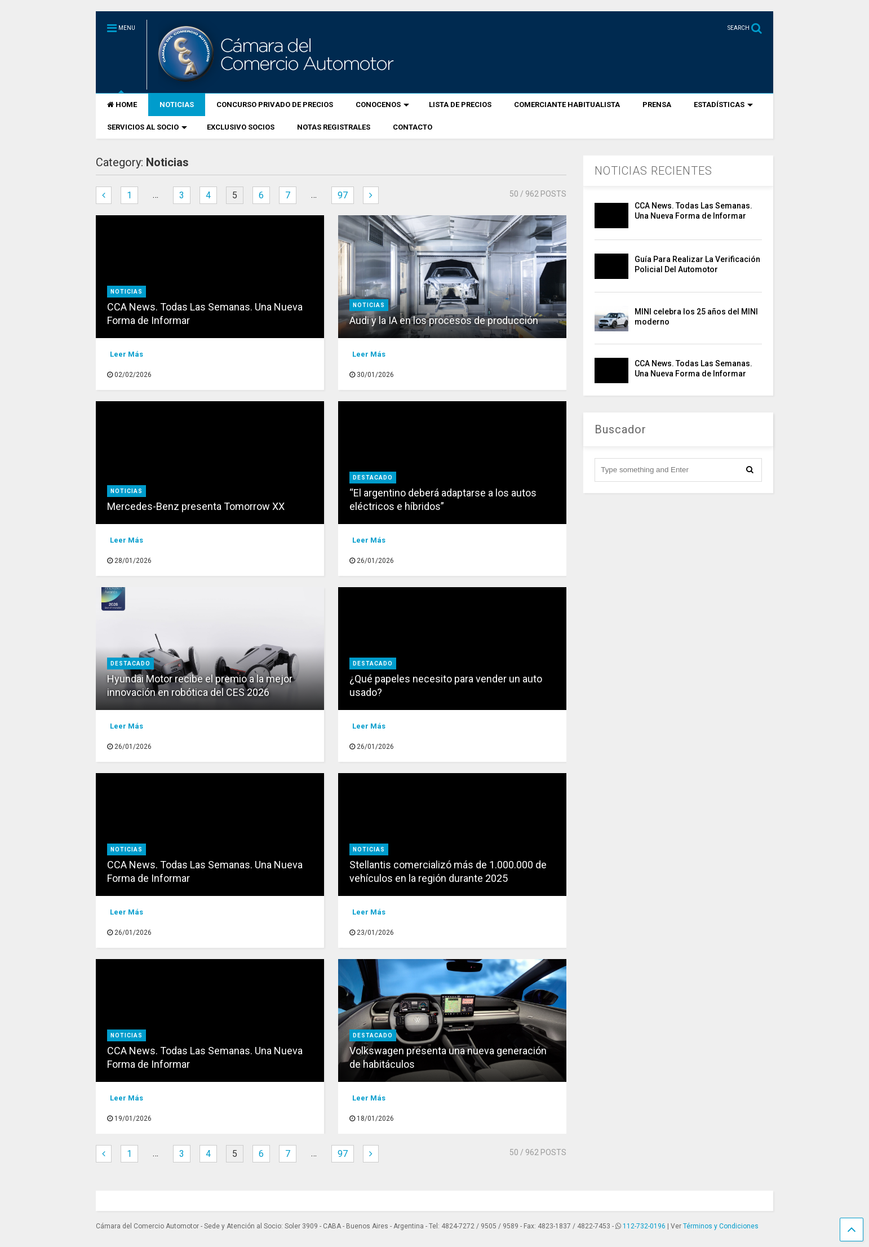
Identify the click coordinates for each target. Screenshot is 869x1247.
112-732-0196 (644, 1226)
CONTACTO (412, 127)
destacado (373, 477)
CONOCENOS (382, 104)
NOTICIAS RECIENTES (653, 170)
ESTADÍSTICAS (723, 104)
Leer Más (126, 354)
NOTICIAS (176, 104)
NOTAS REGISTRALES (333, 127)
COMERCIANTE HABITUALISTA (567, 104)
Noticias (126, 292)
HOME (122, 104)
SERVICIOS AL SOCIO (147, 127)
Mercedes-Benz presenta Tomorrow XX (196, 506)
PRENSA (656, 104)
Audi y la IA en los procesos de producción (443, 320)
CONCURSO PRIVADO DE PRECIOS (274, 104)
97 (343, 195)
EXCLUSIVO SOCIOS (240, 127)
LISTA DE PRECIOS (460, 104)
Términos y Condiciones (721, 1226)
